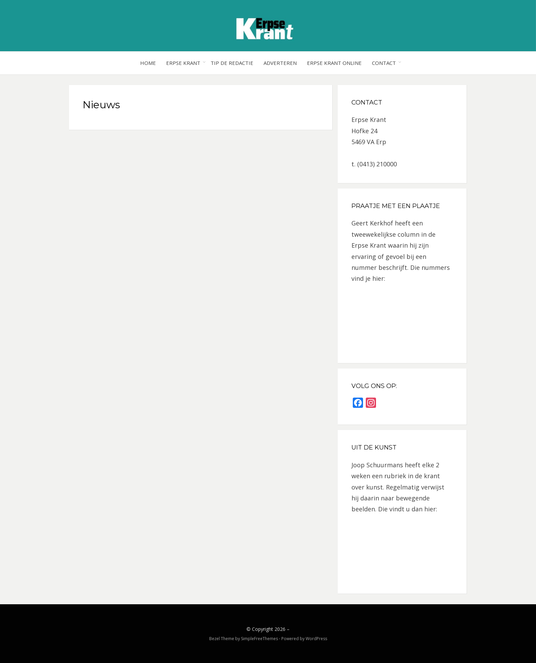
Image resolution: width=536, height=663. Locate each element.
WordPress (316, 638)
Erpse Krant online (334, 62)
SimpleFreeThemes (259, 638)
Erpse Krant (183, 62)
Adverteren (280, 62)
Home (148, 62)
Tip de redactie (232, 62)
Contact (384, 62)
